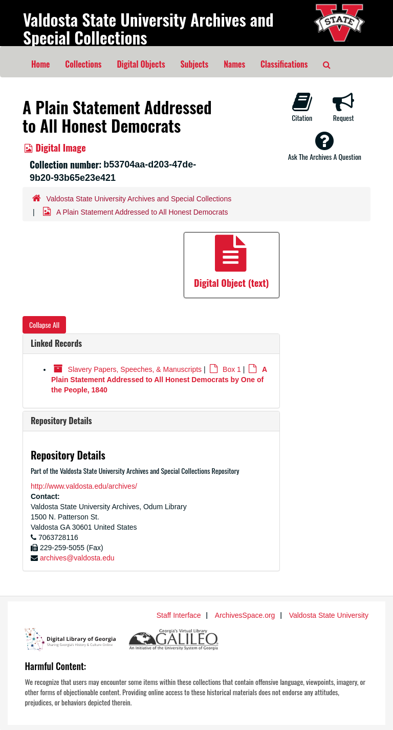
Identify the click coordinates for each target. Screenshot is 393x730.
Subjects (195, 64)
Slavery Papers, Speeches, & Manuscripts (135, 369)
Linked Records (56, 343)
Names (234, 64)
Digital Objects (141, 64)
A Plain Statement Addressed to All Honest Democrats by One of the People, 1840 (159, 379)
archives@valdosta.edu (77, 558)
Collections (83, 64)
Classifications (284, 64)
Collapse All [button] (44, 324)
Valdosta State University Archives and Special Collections (148, 28)
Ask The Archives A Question (324, 146)
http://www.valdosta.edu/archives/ (84, 486)
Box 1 (232, 369)
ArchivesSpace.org (245, 615)
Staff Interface (179, 615)
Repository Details (61, 420)
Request (343, 107)
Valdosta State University (328, 615)
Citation (302, 107)
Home (40, 64)
